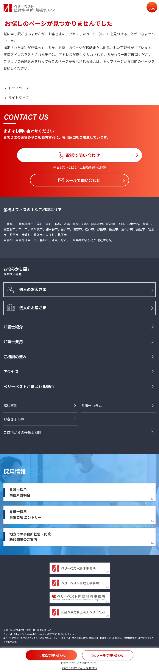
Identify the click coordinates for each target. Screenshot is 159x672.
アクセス (11, 371)
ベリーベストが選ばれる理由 (28, 386)
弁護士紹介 (13, 327)
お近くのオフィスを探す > (79, 668)
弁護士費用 (13, 341)
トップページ (18, 87)
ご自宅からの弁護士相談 (22, 432)
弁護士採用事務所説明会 (19, 492)
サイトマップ (18, 97)
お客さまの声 (13, 419)
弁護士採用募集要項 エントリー (25, 514)
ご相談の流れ (15, 357)
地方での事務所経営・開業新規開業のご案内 (30, 536)
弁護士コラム (91, 405)
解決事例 (10, 405)
